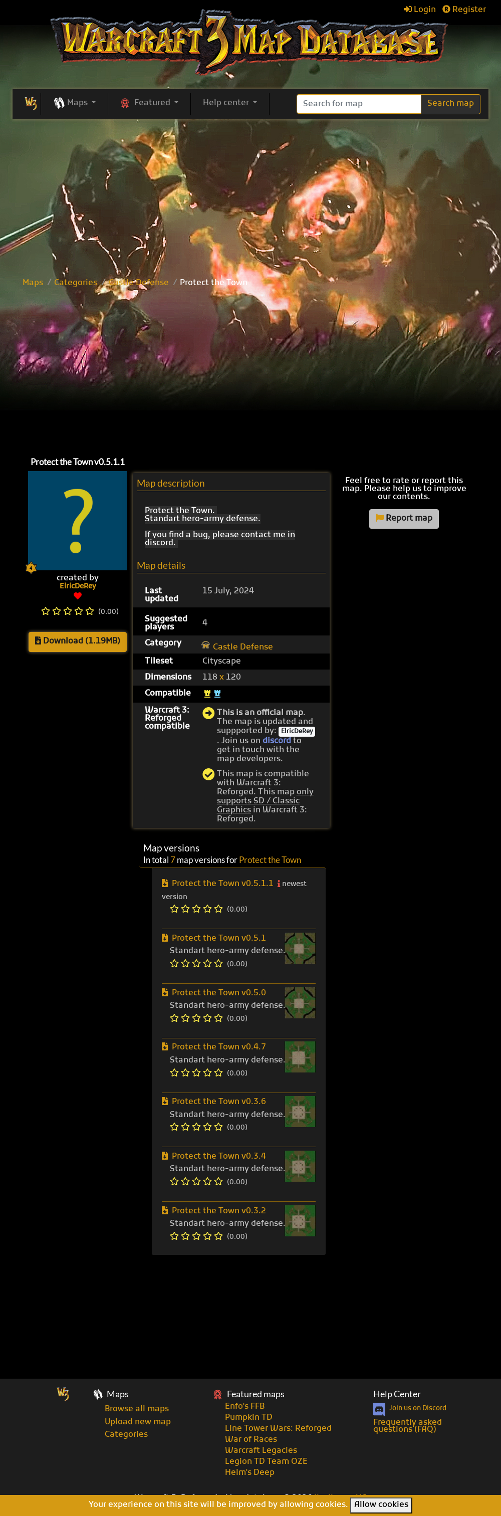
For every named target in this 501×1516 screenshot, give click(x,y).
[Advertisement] (250, 194)
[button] (74, 103)
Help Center (397, 1394)
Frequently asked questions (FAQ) (407, 1426)
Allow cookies (381, 1505)
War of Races (251, 1440)
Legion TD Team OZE (266, 1462)
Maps (33, 283)
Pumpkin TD (249, 1418)
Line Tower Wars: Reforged (278, 1429)
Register (464, 10)
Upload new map (138, 1422)
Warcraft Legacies (261, 1451)
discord (277, 741)
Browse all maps (137, 1409)
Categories (75, 283)
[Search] (359, 104)
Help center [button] (227, 103)
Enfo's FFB (245, 1407)
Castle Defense (139, 283)
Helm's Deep (250, 1473)
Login (420, 10)
